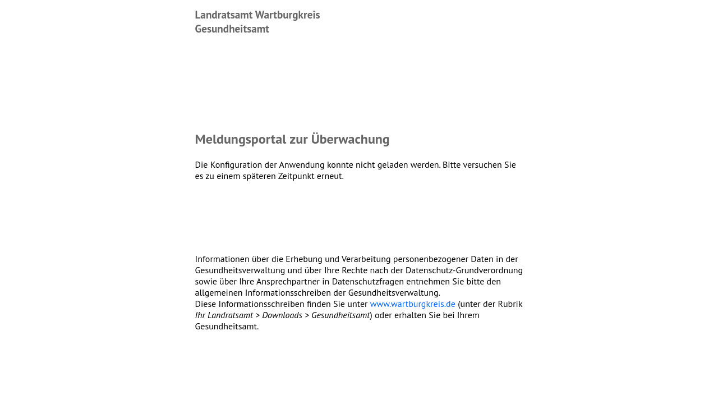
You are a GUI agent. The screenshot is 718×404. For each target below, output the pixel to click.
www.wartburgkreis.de (412, 303)
